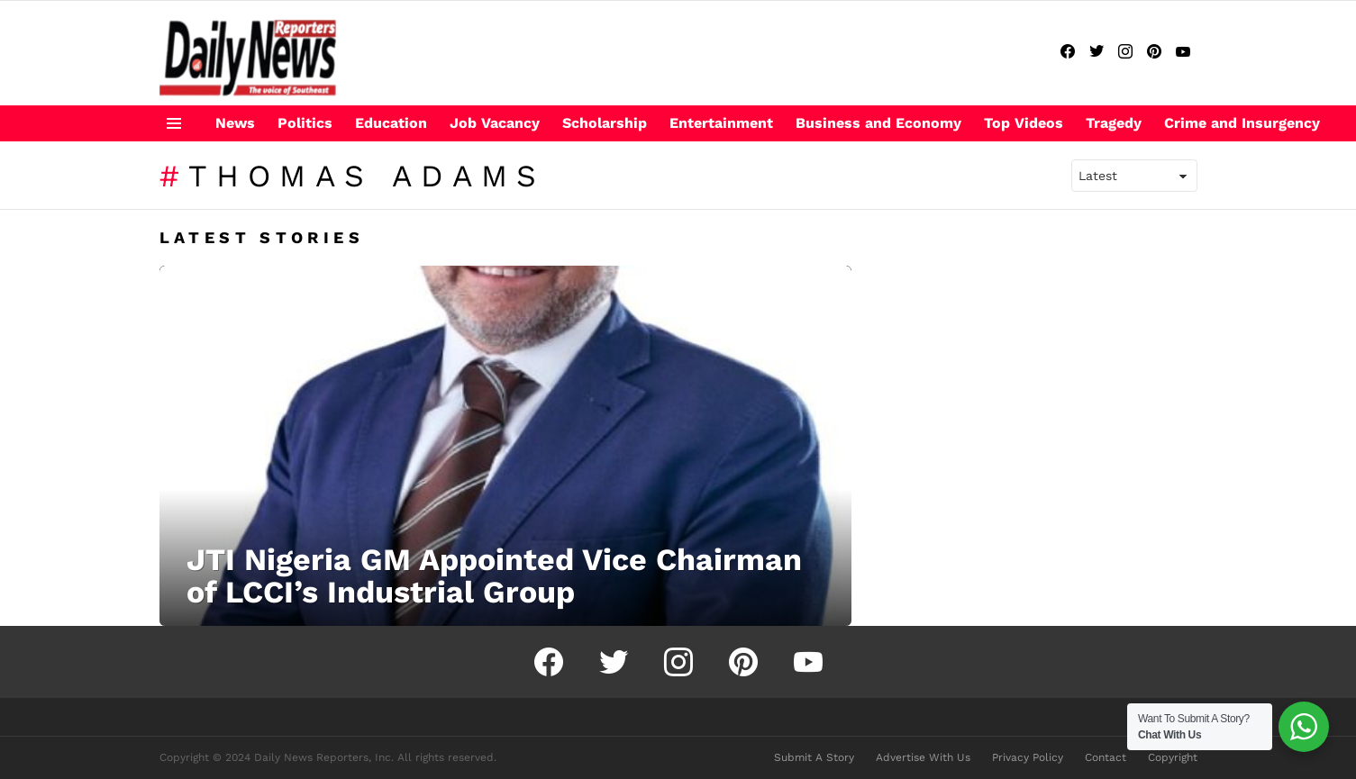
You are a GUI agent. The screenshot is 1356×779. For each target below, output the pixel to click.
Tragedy (1114, 122)
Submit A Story (814, 757)
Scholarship (604, 122)
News (235, 122)
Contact (1105, 757)
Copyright (1172, 757)
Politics (305, 122)
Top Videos (1023, 122)
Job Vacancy (495, 122)
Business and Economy (878, 122)
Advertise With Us (923, 757)
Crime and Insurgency (1242, 122)
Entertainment (721, 122)
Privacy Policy (1027, 757)
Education (391, 122)
